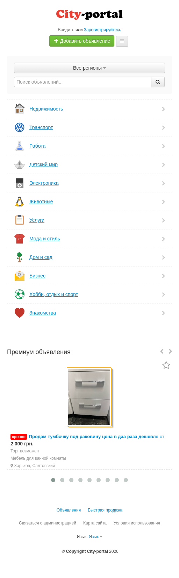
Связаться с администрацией (47, 523)
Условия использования (137, 523)
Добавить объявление (82, 41)
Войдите (66, 29)
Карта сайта (95, 523)
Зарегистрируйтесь (102, 29)
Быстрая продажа (105, 510)
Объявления (69, 510)
